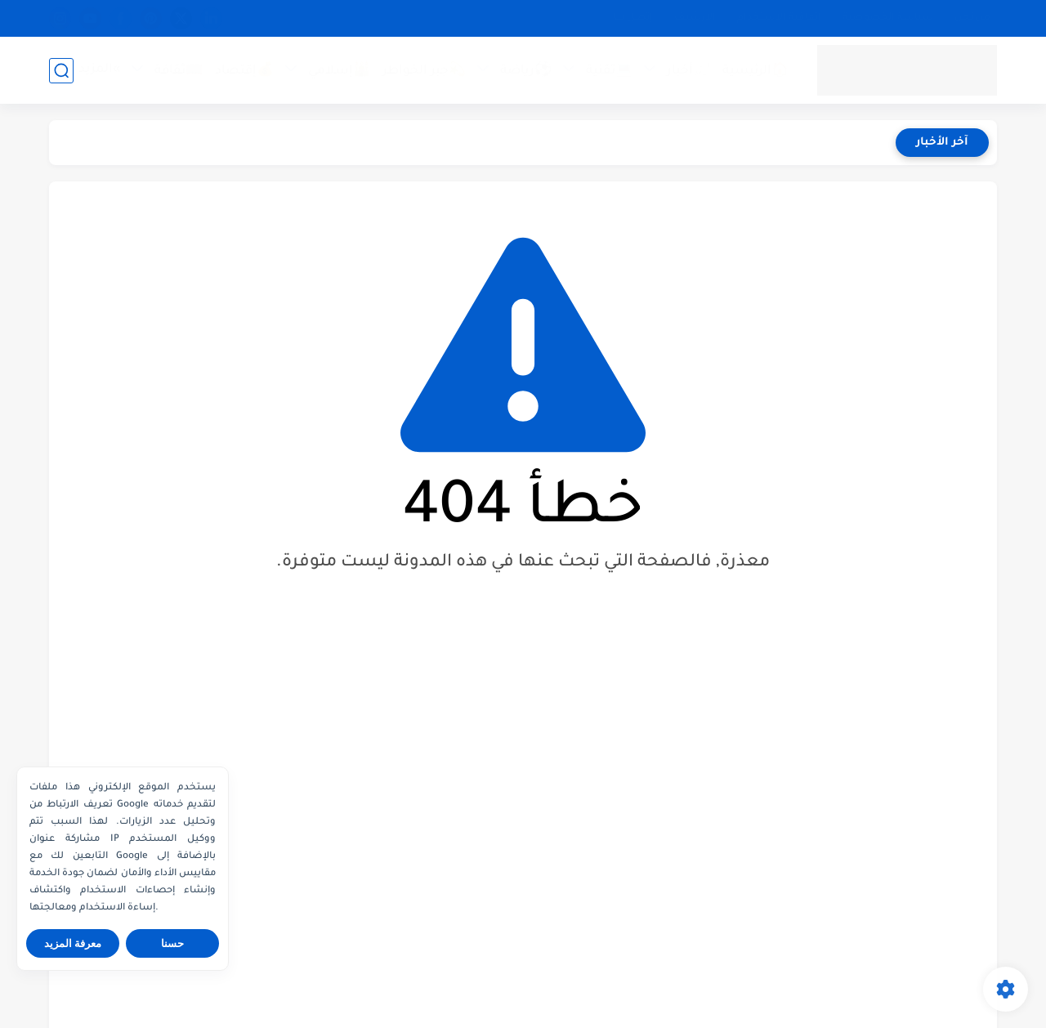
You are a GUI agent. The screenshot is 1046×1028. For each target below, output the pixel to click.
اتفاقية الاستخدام (779, 18)
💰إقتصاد (244, 71)
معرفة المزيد (73, 943)
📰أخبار (688, 71)
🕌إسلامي (339, 71)
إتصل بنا (633, 18)
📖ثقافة (178, 71)
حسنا (172, 943)
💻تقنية (609, 71)
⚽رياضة (526, 71)
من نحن (972, 18)
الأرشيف (695, 18)
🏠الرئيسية (755, 71)
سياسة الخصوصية (888, 18)
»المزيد (99, 70)
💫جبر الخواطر (424, 71)
